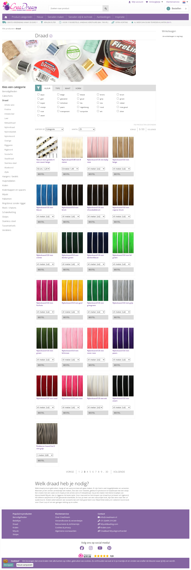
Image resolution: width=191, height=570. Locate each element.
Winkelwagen (169, 31)
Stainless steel (9, 221)
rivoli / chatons (9, 207)
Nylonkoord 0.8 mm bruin (70, 208)
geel (40, 99)
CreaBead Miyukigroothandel (112, 531)
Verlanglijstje (155, 1)
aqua (40, 94)
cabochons (7, 95)
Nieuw (40, 16)
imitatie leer (9, 113)
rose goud (122, 107)
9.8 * (169, 22)
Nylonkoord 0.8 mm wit (97, 398)
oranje (41, 107)
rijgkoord (8, 149)
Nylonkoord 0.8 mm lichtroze (70, 352)
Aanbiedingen (104, 16)
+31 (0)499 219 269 (107, 520)
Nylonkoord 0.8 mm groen (44, 352)
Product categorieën (22, 16)
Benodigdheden (20, 517)
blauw (81, 94)
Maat (67, 88)
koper (41, 103)
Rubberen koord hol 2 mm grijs (45, 447)
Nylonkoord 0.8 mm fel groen (122, 256)
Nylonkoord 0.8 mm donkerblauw (95, 256)
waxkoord (8, 167)
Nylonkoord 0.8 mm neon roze (95, 352)
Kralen (15, 527)
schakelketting (9, 212)
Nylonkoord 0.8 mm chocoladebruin (95, 208)
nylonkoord (9, 136)
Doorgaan (8, 564)
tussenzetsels (9, 225)
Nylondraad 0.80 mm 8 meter (71, 161)
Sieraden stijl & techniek (80, 16)
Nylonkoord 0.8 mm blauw (44, 208)
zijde (6, 172)
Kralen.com (104, 527)
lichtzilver (62, 103)
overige (7, 140)
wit (99, 111)
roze (40, 111)
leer (6, 118)
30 (143, 129)
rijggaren (8, 145)
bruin (120, 94)
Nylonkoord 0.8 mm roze (72, 398)
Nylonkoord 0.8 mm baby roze (97, 161)
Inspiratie (119, 16)
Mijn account (136, 1)
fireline (7, 109)
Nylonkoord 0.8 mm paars (121, 352)
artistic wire (9, 105)
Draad (15, 524)
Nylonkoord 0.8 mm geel (72, 303)
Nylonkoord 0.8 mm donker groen (70, 256)
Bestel (41, 174)
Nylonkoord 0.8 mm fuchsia (44, 304)
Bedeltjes (17, 520)
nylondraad (9, 127)
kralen (5, 185)
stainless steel (10, 163)
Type (58, 88)
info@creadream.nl (107, 517)
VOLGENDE (152, 129)
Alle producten (8, 28)
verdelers (6, 230)
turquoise (82, 111)
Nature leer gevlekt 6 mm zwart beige (45, 161)
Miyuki (16, 531)
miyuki (5, 194)
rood (100, 107)
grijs (100, 99)
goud (80, 99)
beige (60, 94)
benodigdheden (9, 91)
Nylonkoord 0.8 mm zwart (121, 399)
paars (61, 107)
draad (18, 28)
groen (120, 99)
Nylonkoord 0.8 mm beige (121, 161)
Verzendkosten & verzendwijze (68, 520)
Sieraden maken (56, 16)
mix (100, 103)
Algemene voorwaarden (65, 531)
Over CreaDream (62, 517)
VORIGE (133, 129)
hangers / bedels (10, 176)
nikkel (120, 103)
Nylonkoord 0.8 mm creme (44, 256)
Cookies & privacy (63, 527)
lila (79, 103)
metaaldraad (10, 122)
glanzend (62, 99)
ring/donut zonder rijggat (14, 203)
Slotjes (16, 534)
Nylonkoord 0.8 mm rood (46, 398)
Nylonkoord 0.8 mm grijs (123, 303)
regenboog (83, 107)
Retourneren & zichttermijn (67, 524)
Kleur (47, 88)
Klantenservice (172, 1)
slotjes (5, 216)
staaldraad (9, 158)
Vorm (78, 88)
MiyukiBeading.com (108, 524)
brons (101, 94)
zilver (120, 111)
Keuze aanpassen (25, 564)
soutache (8, 154)
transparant (63, 111)
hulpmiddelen (8, 180)
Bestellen (174, 8)
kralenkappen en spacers (14, 189)
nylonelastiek (10, 131)
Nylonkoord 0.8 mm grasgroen (95, 304)
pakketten (7, 198)
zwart (41, 115)
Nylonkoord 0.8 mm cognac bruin (121, 208)
